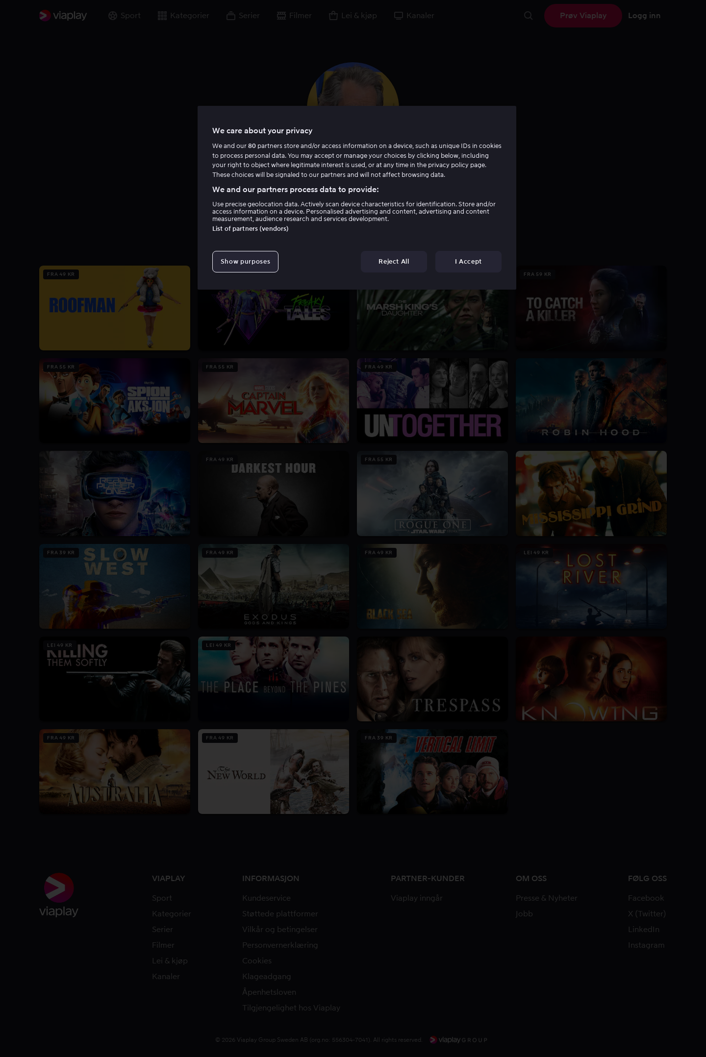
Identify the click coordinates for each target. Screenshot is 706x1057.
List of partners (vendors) (250, 228)
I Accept (468, 261)
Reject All (393, 261)
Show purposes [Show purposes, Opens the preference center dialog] (245, 261)
